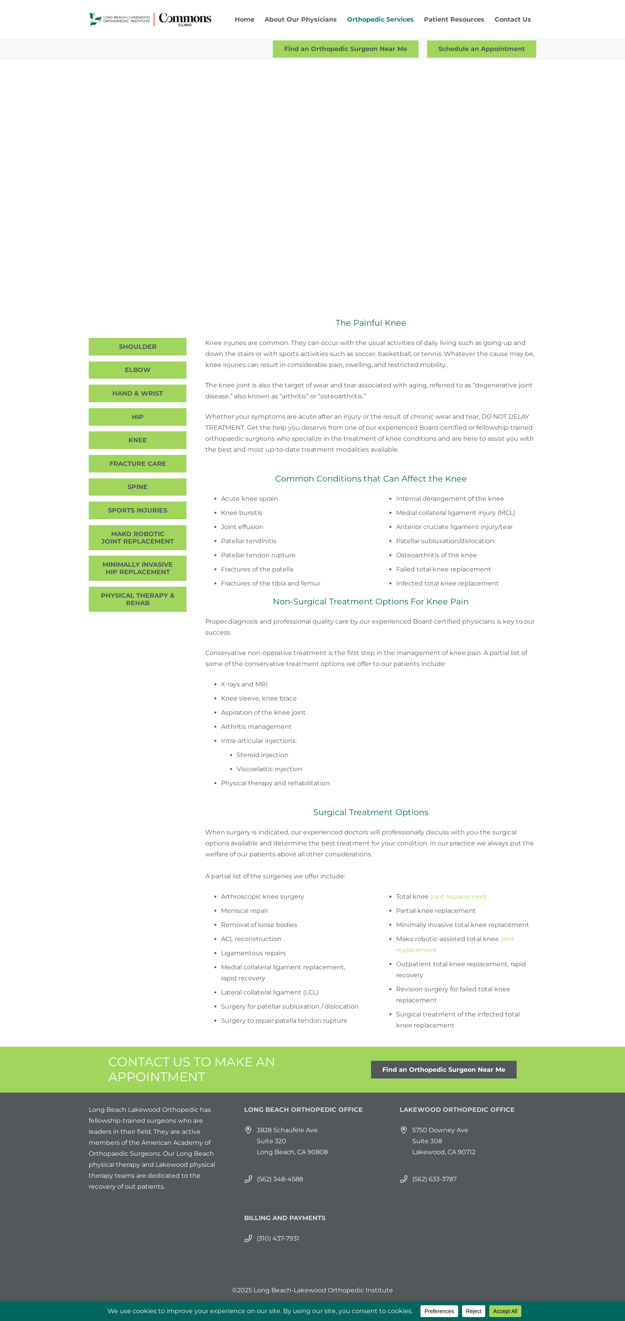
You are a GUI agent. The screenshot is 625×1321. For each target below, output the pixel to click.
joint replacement (458, 896)
